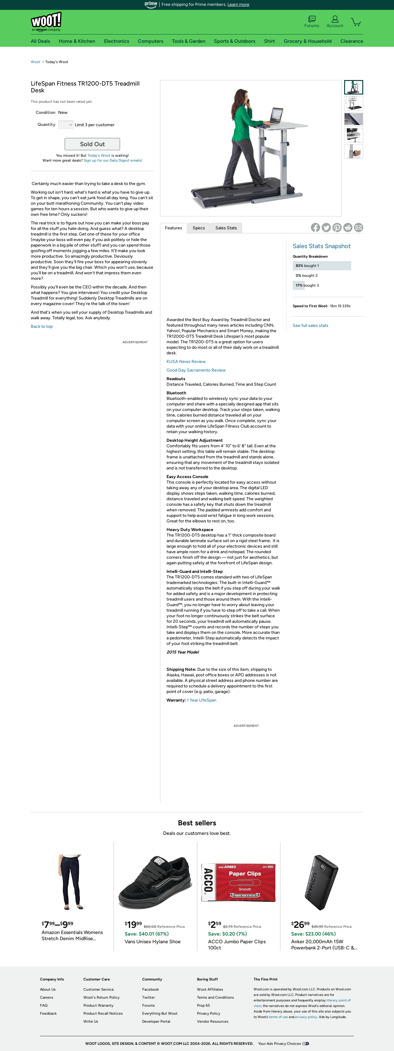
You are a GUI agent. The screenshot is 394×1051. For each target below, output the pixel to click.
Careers (46, 997)
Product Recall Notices (103, 1013)
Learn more (238, 4)
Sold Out (92, 144)
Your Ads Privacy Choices (279, 1043)
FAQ (43, 1005)
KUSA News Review (186, 361)
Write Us (90, 1021)
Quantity (46, 124)
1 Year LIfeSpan (201, 700)
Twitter (148, 997)
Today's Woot (99, 155)
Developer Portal (156, 1021)
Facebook (150, 989)
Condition (45, 112)
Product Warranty (98, 1005)
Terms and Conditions (215, 997)
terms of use (278, 1017)
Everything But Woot (160, 1013)
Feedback (48, 1013)
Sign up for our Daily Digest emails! (113, 160)
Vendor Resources (212, 1021)
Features (173, 228)
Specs (199, 228)
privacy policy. (306, 1017)
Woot (35, 62)
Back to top (42, 326)
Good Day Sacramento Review (196, 370)
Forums (311, 21)
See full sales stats (310, 325)
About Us (48, 989)
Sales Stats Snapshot (322, 246)
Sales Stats (226, 228)
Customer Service (98, 989)
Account (335, 21)
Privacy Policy (208, 1013)
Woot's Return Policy (101, 997)
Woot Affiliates (210, 989)
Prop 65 (203, 1005)
